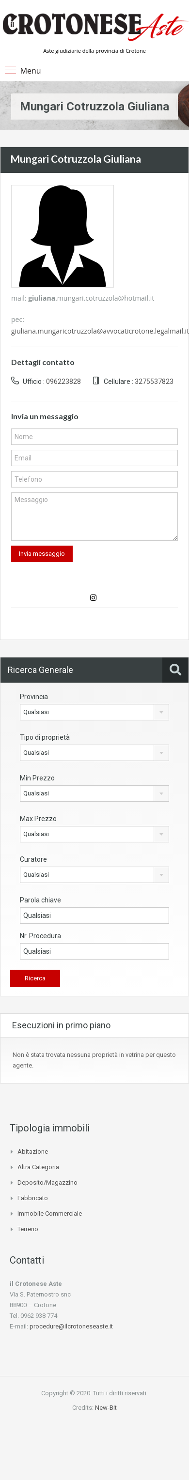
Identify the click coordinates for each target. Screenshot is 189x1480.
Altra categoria (38, 1167)
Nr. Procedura (40, 936)
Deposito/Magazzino (47, 1182)
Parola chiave (40, 900)
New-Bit (106, 1407)
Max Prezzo (38, 819)
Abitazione (32, 1151)
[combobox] (94, 712)
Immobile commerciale (49, 1213)
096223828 (63, 381)
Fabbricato (32, 1198)
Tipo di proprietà (45, 737)
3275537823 (154, 381)
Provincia (34, 697)
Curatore (33, 859)
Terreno (27, 1229)
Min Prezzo (37, 778)
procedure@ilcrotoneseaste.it (71, 1326)
